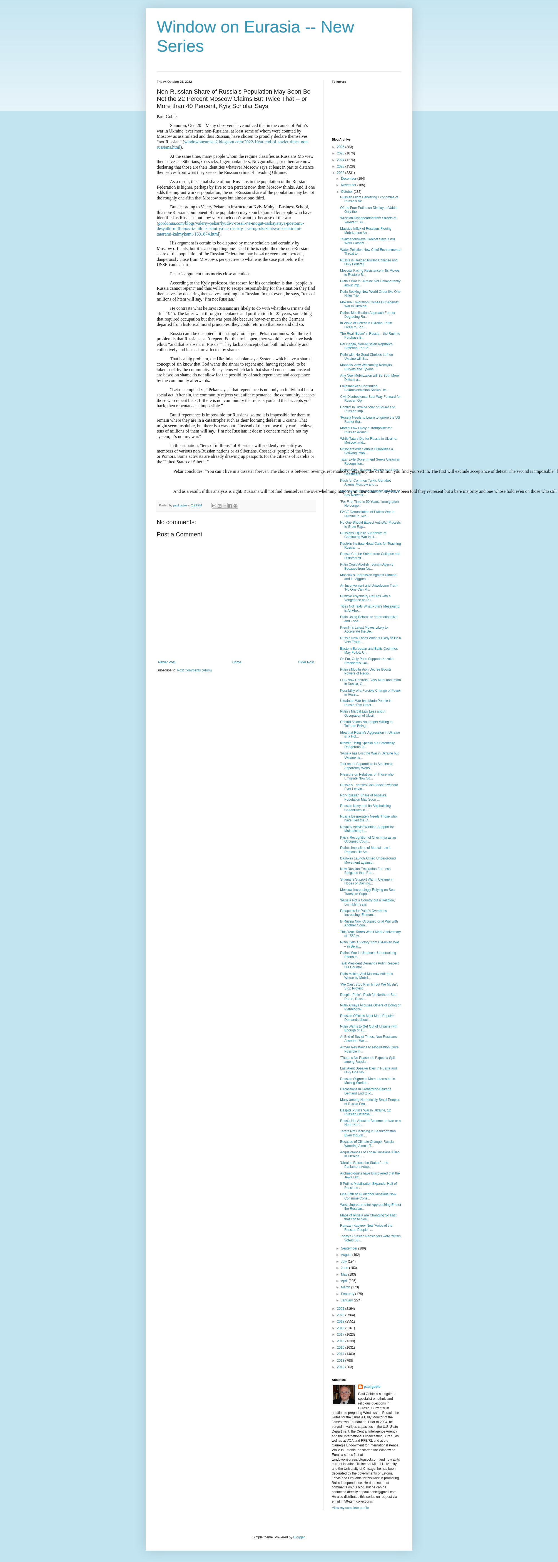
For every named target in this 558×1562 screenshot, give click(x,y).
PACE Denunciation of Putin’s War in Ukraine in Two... (367, 514)
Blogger (299, 1537)
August (346, 1255)
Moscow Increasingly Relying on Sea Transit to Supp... (367, 892)
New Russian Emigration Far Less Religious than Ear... (365, 871)
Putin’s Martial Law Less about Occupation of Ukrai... (362, 713)
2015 (341, 1347)
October (347, 192)
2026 (341, 147)
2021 (341, 1309)
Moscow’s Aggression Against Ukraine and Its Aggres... (368, 577)
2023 (341, 166)
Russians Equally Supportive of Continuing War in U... (363, 535)
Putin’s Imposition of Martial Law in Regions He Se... (366, 850)
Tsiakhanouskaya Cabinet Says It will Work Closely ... (367, 241)
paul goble (372, 1387)
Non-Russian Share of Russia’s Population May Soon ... (363, 797)
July (344, 1261)
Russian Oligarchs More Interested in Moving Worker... (367, 1081)
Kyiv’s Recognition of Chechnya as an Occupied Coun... (368, 839)
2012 (341, 1367)
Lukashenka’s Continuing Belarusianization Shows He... (364, 388)
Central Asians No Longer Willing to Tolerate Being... (366, 724)
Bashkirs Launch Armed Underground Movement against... (368, 860)
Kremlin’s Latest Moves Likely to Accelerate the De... (364, 629)
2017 (341, 1334)
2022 (341, 173)
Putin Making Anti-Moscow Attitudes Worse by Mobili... (366, 976)
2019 (341, 1321)
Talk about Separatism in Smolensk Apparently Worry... (366, 766)
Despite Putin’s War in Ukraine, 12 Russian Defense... (365, 1112)
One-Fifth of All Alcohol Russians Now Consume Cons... (368, 1196)
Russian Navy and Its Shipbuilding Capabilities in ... (365, 808)
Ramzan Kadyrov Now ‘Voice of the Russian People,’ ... (366, 1227)
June (345, 1268)
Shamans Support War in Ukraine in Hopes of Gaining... (366, 881)
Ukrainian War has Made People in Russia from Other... (366, 703)
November (349, 185)
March (346, 1287)
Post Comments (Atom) (194, 670)
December (349, 179)
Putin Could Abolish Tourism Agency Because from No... (366, 566)
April (344, 1281)
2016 (341, 1341)
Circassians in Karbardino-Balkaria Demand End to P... (365, 1091)
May (344, 1274)
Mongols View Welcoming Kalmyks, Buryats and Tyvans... (366, 367)
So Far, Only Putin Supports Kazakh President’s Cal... (366, 661)
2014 (341, 1354)
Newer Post (166, 662)
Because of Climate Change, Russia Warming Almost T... (367, 1144)
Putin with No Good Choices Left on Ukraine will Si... (366, 357)
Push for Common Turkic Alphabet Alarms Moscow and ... (365, 482)
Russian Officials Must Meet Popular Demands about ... (367, 1018)
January (347, 1300)
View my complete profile (350, 1508)
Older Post (306, 662)
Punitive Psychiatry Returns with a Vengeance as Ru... (365, 598)
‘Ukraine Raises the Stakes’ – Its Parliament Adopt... (364, 1165)
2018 (341, 1328)
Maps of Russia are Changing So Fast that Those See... (368, 1217)
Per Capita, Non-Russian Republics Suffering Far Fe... (366, 346)
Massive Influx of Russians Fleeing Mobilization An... (366, 230)
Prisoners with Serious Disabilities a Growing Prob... (366, 451)
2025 (341, 153)
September (349, 1248)
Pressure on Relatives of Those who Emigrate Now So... (367, 776)
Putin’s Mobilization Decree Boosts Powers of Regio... (366, 671)
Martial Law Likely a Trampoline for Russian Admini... (366, 430)
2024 (341, 160)
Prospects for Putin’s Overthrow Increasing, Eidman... (363, 913)
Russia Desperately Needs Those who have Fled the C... (368, 818)
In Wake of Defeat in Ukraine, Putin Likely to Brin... (366, 325)
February (348, 1294)
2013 (341, 1361)
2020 (341, 1315)
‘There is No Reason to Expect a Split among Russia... (367, 1060)
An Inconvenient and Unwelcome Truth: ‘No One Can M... (369, 587)
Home (236, 662)
